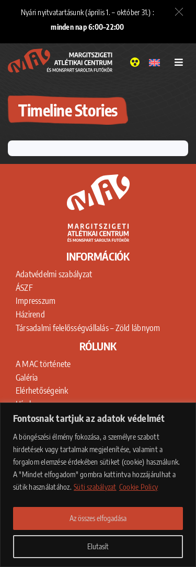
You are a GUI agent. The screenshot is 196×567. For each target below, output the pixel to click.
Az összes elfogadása (98, 518)
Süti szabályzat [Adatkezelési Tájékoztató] (95, 486)
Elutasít (98, 546)
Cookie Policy (138, 486)
